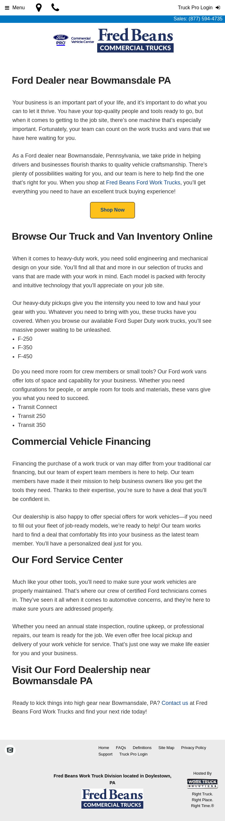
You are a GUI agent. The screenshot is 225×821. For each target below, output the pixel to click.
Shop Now (112, 210)
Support (105, 754)
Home (103, 747)
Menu (15, 7)
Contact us (175, 703)
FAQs (121, 747)
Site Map (166, 747)
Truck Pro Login (133, 754)
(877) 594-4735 (206, 18)
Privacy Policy (193, 747)
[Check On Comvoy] (10, 750)
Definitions (142, 747)
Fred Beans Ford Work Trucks (143, 182)
